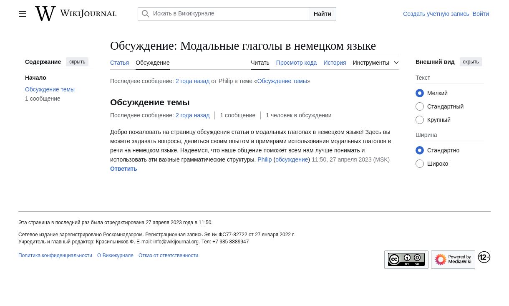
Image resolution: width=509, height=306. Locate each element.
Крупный (439, 119)
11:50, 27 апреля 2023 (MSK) (351, 159)
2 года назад (193, 81)
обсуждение (291, 159)
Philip (264, 159)
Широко (437, 163)
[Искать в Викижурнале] (223, 13)
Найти (322, 13)
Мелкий (437, 93)
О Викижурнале (115, 255)
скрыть (77, 62)
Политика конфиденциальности (55, 255)
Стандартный (445, 106)
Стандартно (443, 150)
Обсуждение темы (282, 81)
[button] (123, 169)
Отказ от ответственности (168, 255)
